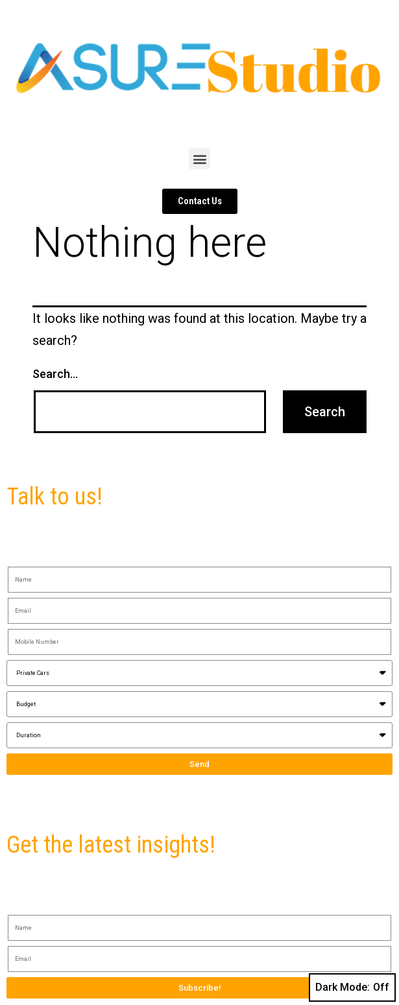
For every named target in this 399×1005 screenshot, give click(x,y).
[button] (199, 158)
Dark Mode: (352, 987)
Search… (55, 374)
